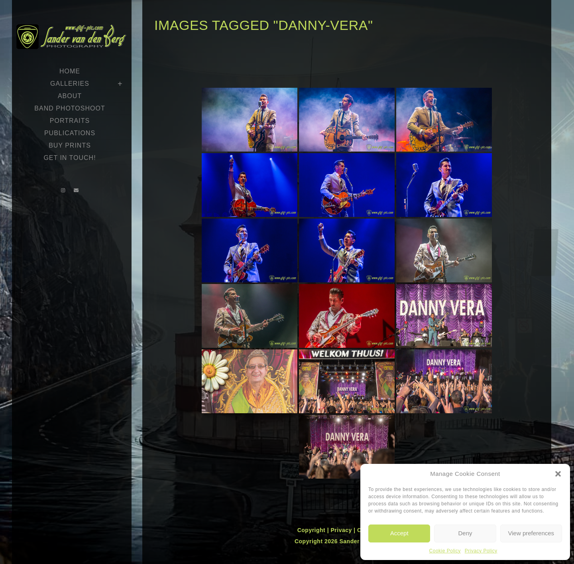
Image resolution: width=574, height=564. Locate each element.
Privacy (342, 530)
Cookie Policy (445, 551)
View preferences (531, 533)
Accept (399, 533)
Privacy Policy (481, 551)
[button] (558, 474)
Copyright (312, 530)
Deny (465, 533)
